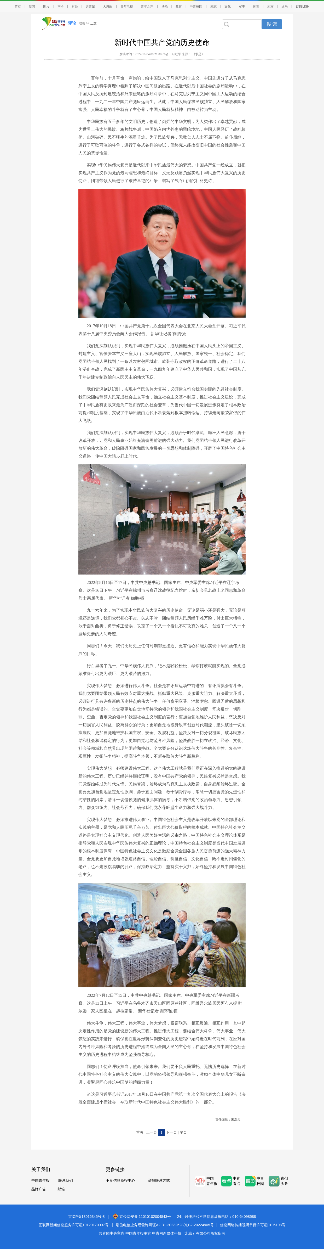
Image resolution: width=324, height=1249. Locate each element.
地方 (270, 6)
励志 (213, 6)
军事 (242, 6)
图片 (46, 6)
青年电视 (126, 6)
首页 (18, 6)
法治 (164, 6)
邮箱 (61, 1189)
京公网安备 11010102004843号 (142, 1216)
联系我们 (65, 1181)
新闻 (32, 6)
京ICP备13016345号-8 (86, 1216)
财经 (75, 6)
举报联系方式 (159, 1181)
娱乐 (284, 6)
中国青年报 (40, 1181)
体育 (256, 6)
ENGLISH (302, 6)
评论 (60, 6)
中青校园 (196, 6)
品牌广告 (38, 1189)
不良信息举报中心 (120, 1181)
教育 (179, 6)
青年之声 (147, 6)
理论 (82, 23)
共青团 (90, 6)
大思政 (107, 6)
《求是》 (198, 54)
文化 (227, 6)
